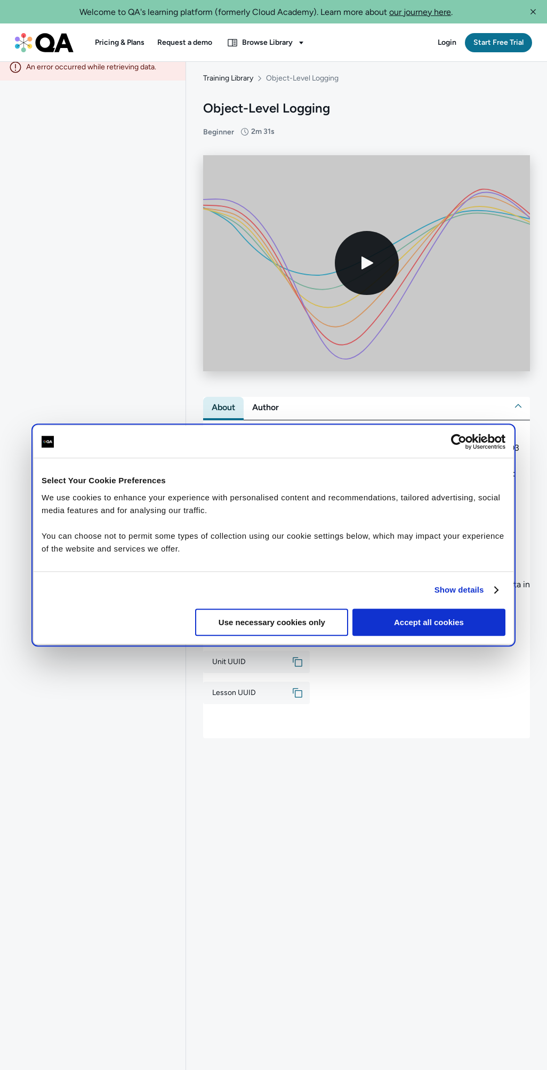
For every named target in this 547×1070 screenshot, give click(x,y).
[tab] (223, 415)
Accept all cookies (429, 622)
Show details (459, 589)
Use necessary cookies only (272, 622)
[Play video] (367, 271)
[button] (533, 11)
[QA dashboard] (44, 43)
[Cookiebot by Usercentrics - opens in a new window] (458, 442)
